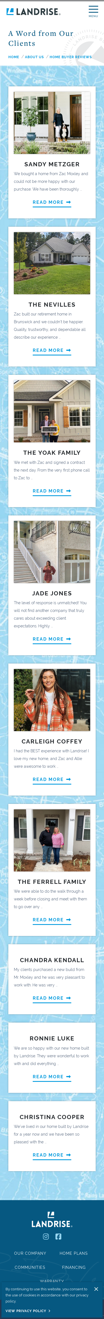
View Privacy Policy (26, 1311)
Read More (52, 202)
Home (13, 57)
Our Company (30, 1253)
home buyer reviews (71, 57)
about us (34, 57)
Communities (30, 1267)
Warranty (52, 1281)
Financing (74, 1267)
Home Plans (74, 1253)
